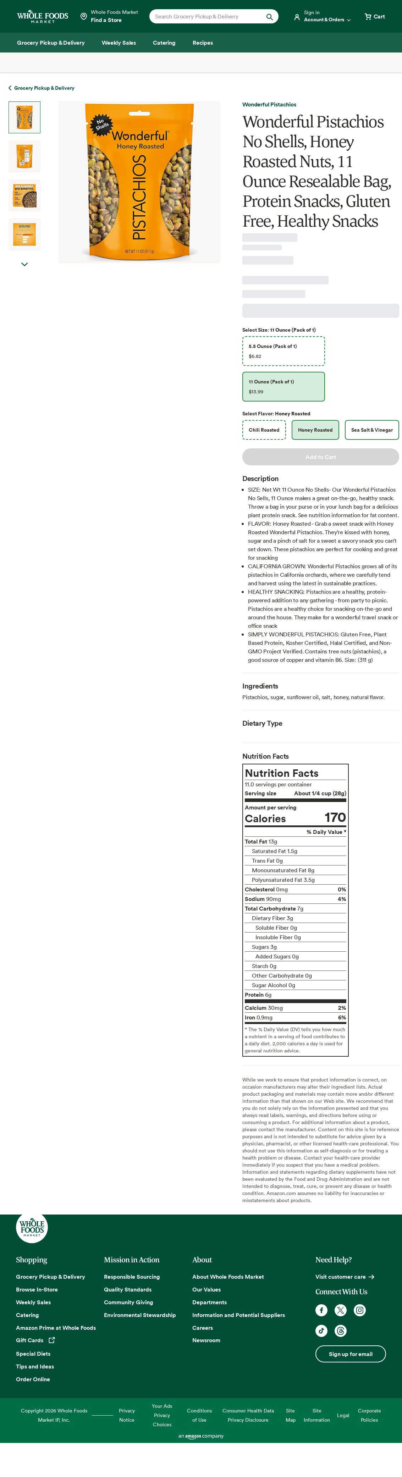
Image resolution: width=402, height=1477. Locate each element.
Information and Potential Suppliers (238, 1315)
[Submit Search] (269, 16)
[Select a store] (108, 16)
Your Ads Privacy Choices (162, 1415)
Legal (343, 1415)
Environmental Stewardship (140, 1315)
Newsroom (206, 1340)
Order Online (33, 1379)
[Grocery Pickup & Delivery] (51, 42)
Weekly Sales (33, 1302)
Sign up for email (350, 1354)
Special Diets (33, 1353)
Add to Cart (320, 457)
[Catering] (164, 42)
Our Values (206, 1289)
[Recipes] (203, 42)
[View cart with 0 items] (374, 16)
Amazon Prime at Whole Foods (56, 1328)
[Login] (322, 16)
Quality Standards (128, 1289)
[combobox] (208, 16)
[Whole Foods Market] (42, 16)
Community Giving (128, 1302)
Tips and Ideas (35, 1366)
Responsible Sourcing (132, 1276)
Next (24, 271)
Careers (202, 1328)
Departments (209, 1302)
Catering (27, 1315)
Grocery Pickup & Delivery (50, 1276)
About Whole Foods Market (228, 1276)
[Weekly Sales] (119, 42)
